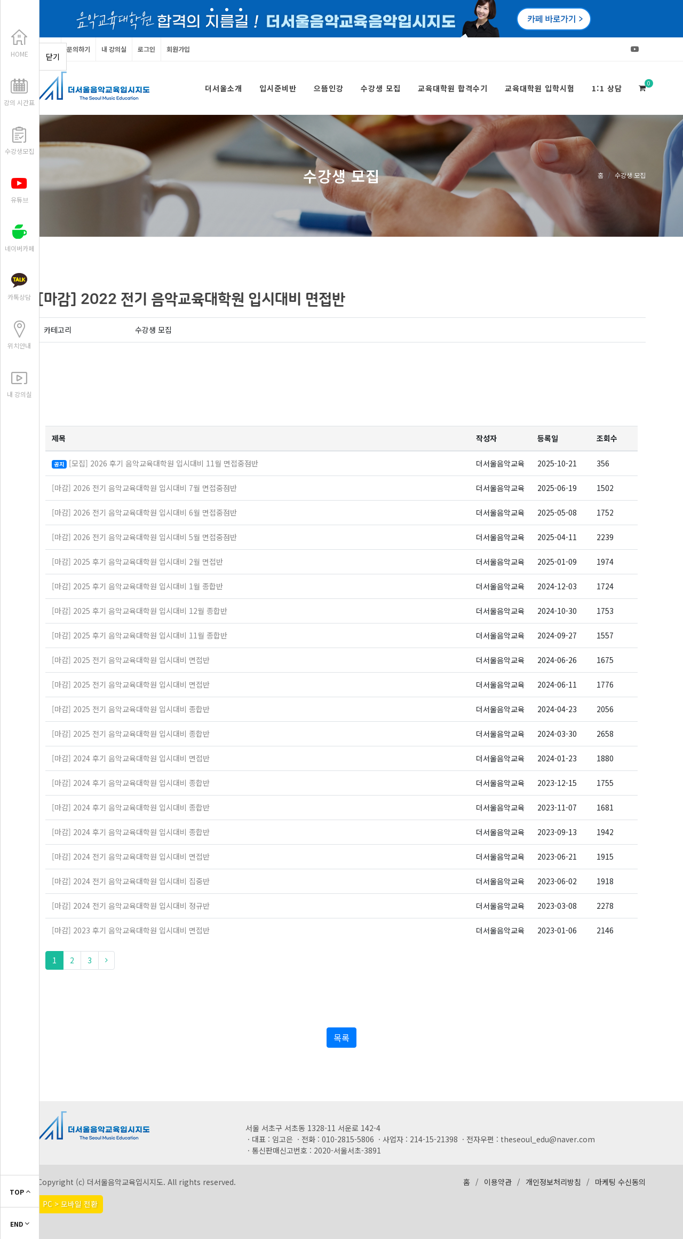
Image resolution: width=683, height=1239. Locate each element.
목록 (341, 1037)
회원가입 (178, 48)
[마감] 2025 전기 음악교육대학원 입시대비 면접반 (131, 659)
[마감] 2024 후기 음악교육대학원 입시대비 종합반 (131, 782)
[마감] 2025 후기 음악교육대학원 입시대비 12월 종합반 (139, 610)
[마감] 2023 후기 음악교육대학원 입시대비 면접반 (131, 930)
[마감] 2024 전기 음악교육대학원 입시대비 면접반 (131, 856)
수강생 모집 (630, 175)
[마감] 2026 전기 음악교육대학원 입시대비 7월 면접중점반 (144, 487)
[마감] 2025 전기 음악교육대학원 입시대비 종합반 (131, 709)
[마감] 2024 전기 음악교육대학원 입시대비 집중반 (131, 881)
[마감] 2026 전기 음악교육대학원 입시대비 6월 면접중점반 (144, 512)
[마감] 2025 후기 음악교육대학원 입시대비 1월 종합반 (137, 586)
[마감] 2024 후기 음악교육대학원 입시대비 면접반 (131, 758)
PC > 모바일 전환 (70, 1203)
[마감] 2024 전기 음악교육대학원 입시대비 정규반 (131, 905)
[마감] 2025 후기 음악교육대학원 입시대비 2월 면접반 (137, 561)
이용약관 (498, 1181)
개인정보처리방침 (553, 1181)
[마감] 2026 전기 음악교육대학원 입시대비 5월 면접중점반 (144, 537)
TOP (20, 1191)
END (19, 1223)
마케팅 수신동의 (620, 1181)
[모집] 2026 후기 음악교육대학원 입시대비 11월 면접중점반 (163, 463)
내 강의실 (113, 48)
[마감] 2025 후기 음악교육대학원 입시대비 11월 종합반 (139, 635)
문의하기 (78, 48)
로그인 (146, 48)
